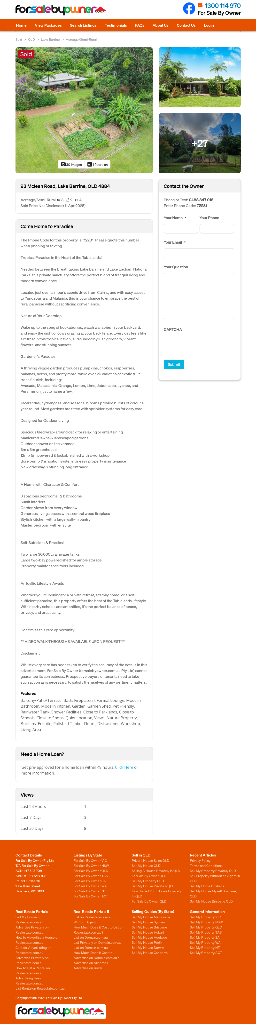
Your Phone (209, 217)
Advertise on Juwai (88, 968)
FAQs (139, 25)
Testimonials (116, 25)
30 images (71, 164)
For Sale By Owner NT (90, 891)
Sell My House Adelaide (149, 937)
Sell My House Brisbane (149, 927)
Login (209, 25)
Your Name (175, 217)
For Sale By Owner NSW (91, 865)
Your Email (175, 242)
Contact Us (186, 25)
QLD (31, 39)
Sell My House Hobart (148, 932)
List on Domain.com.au (91, 937)
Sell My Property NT (205, 947)
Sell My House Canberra (150, 952)
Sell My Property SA (205, 937)
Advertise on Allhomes (91, 962)
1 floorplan (97, 164)
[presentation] (200, 345)
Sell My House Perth (147, 942)
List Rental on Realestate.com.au (40, 988)
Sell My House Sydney (148, 922)
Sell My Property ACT (206, 952)
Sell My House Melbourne (151, 917)
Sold (19, 39)
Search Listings (83, 25)
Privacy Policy (200, 860)
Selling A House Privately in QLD (156, 870)
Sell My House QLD (146, 865)
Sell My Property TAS (206, 932)
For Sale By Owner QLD (91, 870)
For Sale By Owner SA (90, 881)
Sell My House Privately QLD (153, 886)
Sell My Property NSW (206, 922)
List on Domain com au (91, 947)
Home (21, 25)
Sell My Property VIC (205, 917)
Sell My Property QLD (148, 881)
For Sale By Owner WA (90, 886)
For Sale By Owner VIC (90, 860)
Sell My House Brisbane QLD (211, 901)
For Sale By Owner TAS (91, 875)
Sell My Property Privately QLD (213, 870)
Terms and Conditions (206, 865)
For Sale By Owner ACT (91, 896)
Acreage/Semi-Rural (81, 39)
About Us (161, 25)
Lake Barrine (50, 39)
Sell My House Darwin (148, 947)
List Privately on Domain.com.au (98, 942)
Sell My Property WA (205, 942)
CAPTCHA (173, 329)
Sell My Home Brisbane (207, 886)
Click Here (124, 767)
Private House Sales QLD (150, 860)
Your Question (176, 266)
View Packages (48, 25)
